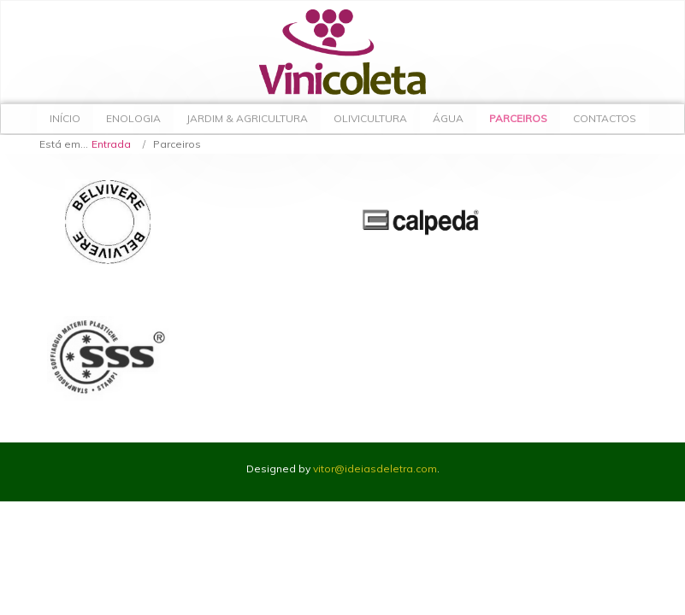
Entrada (111, 144)
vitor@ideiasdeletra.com (375, 468)
